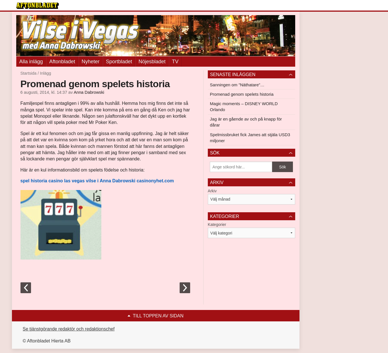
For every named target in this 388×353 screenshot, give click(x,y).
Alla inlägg (31, 61)
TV (175, 61)
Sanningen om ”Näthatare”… (237, 84)
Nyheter (91, 61)
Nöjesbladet (152, 61)
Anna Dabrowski (89, 92)
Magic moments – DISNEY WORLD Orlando (244, 106)
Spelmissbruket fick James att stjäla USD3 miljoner (250, 137)
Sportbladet (119, 61)
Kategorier (217, 224)
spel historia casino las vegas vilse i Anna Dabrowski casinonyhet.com (97, 180)
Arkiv (212, 191)
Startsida (28, 73)
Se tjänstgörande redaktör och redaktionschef (69, 329)
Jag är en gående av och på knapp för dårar (246, 122)
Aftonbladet (62, 61)
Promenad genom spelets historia (241, 94)
